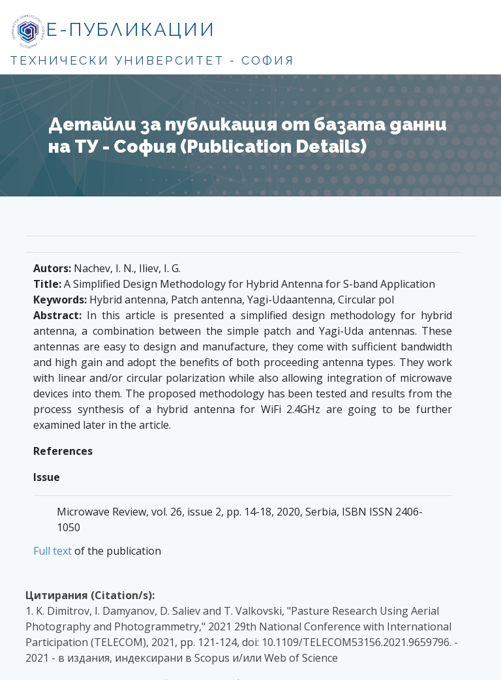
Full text (52, 551)
